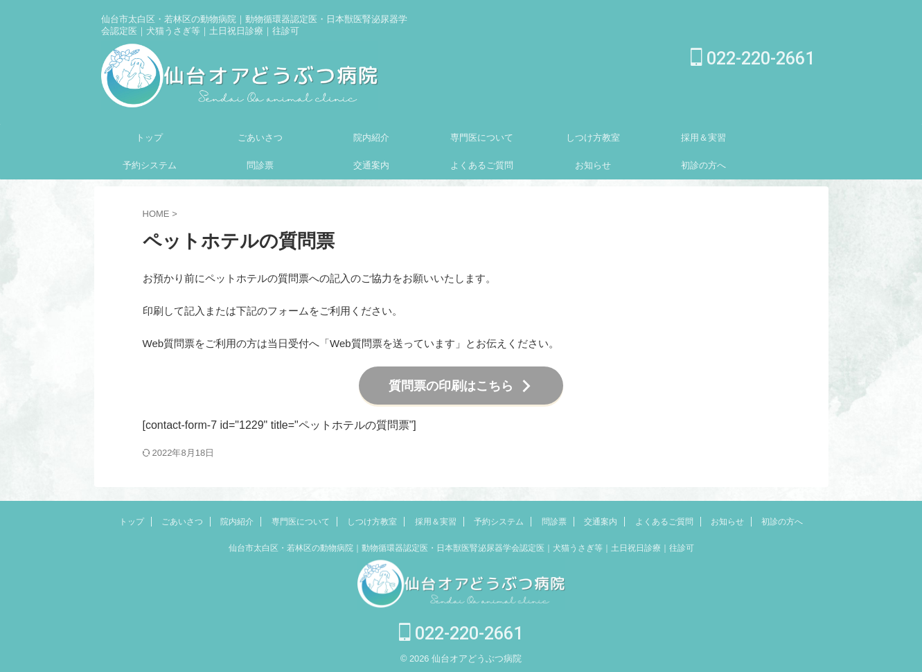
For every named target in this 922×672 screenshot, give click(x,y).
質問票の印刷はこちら (461, 383)
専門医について (481, 137)
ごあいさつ (260, 137)
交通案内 (371, 165)
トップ (149, 137)
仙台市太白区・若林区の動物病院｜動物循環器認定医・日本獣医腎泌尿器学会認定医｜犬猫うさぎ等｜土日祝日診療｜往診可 (461, 543)
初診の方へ (703, 165)
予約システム (150, 165)
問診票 (260, 165)
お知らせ (593, 165)
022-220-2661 (753, 58)
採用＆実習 (703, 137)
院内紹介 (371, 137)
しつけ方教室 (593, 137)
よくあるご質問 (481, 165)
